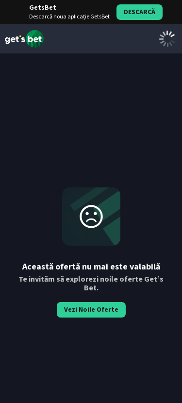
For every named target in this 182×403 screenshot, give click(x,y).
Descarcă (139, 12)
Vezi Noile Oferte (91, 310)
